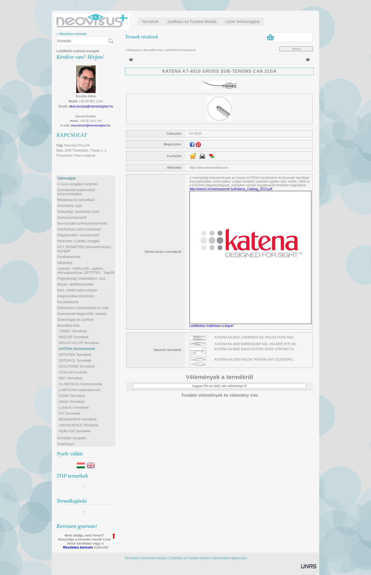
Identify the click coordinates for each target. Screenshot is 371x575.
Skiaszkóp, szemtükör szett (78, 212)
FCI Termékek (69, 413)
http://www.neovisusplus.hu (209, 167)
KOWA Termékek (72, 396)
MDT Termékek (70, 378)
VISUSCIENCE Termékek (78, 425)
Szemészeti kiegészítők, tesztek (81, 314)
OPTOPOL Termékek (75, 360)
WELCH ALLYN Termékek (79, 343)
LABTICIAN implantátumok (79, 390)
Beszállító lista (153, 50)
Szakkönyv (65, 444)
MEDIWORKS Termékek (77, 419)
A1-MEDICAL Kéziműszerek (80, 384)
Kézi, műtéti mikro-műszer (77, 290)
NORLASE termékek (75, 431)
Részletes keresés (78, 547)
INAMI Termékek (71, 402)
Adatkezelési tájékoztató (229, 558)
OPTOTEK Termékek (75, 355)
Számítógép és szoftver (75, 320)
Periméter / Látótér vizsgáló (78, 241)
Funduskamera (68, 257)
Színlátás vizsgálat (71, 438)
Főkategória (133, 50)
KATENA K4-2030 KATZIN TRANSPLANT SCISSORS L (254, 359)
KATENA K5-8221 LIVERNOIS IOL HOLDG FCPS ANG (254, 337)
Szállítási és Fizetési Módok (190, 558)
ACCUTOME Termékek (77, 366)
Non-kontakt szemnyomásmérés (82, 223)
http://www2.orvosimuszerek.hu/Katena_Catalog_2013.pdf (231, 189)
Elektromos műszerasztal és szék (83, 308)
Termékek (131, 558)
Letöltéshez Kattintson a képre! (212, 326)
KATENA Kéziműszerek (77, 349)
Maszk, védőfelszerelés (75, 284)
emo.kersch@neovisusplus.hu (90, 125)
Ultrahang (64, 263)
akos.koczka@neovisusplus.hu (91, 106)
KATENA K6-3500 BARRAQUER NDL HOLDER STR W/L (256, 344)
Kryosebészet (67, 302)
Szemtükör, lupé (69, 206)
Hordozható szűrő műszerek (79, 229)
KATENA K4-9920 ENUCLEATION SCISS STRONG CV (254, 349)
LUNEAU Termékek (74, 408)
